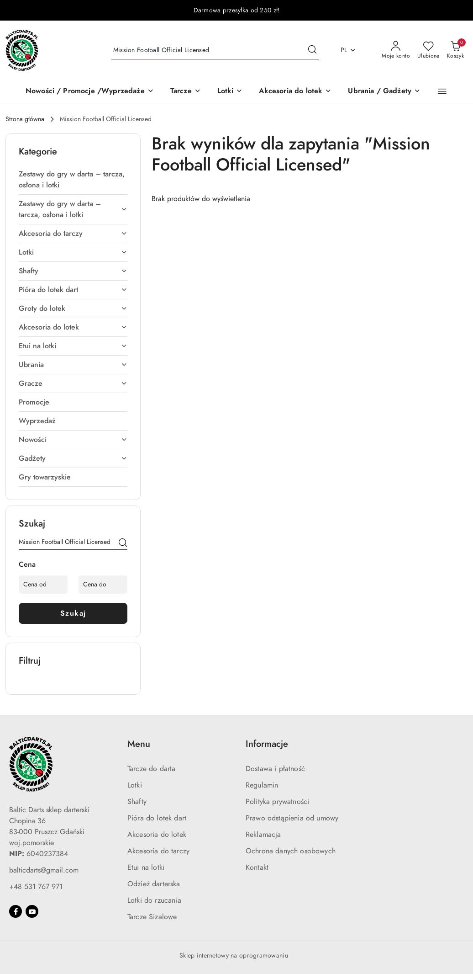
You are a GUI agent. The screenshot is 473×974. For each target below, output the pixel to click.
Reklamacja (263, 835)
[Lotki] (230, 91)
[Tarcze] (186, 91)
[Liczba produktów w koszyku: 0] (455, 50)
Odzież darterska (153, 884)
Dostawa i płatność (275, 769)
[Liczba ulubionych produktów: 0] (428, 50)
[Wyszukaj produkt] (215, 50)
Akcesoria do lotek (156, 835)
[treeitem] (73, 179)
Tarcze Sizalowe (152, 917)
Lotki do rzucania (154, 900)
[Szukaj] (122, 543)
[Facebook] (15, 911)
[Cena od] (43, 584)
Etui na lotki (145, 867)
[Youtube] (32, 911)
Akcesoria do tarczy (158, 851)
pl (349, 50)
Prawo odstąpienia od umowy (292, 818)
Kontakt (257, 867)
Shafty (137, 802)
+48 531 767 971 (36, 887)
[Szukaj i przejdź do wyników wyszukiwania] (312, 50)
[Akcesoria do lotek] (295, 91)
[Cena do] (103, 584)
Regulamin (262, 785)
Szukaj (73, 613)
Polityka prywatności (277, 802)
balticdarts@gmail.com (44, 870)
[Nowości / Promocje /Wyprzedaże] (90, 91)
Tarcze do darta (151, 769)
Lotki (134, 785)
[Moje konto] (396, 50)
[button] (442, 91)
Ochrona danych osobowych (291, 851)
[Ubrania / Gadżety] (384, 91)
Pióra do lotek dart (156, 818)
